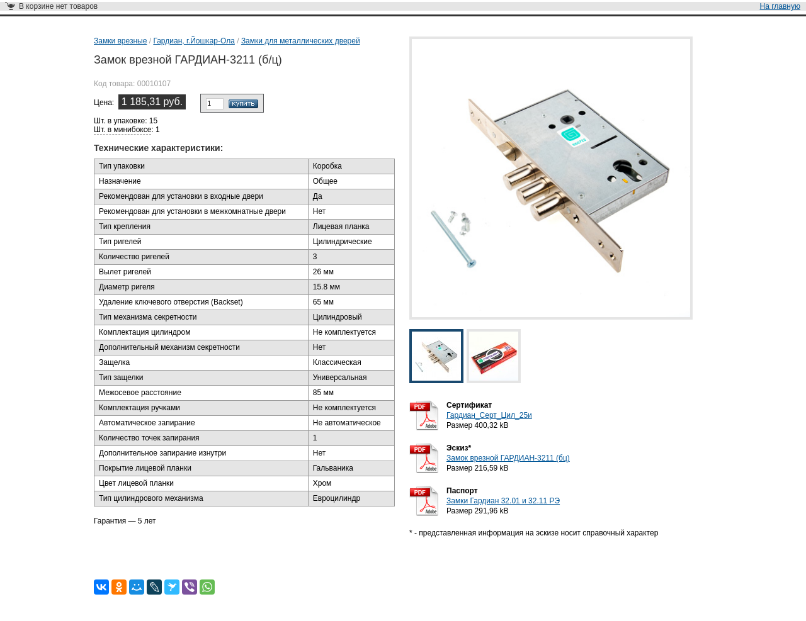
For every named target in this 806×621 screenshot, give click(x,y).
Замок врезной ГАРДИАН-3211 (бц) (508, 458)
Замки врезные (120, 40)
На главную (780, 6)
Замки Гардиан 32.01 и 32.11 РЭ (503, 500)
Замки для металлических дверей (300, 40)
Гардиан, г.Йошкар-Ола (193, 40)
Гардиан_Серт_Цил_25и (489, 415)
